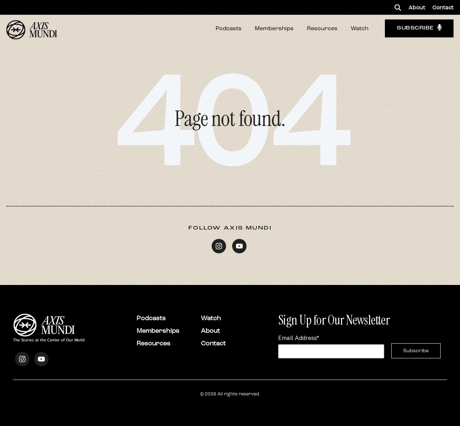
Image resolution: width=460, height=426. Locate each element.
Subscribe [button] (419, 28)
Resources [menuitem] (153, 343)
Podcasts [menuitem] (151, 318)
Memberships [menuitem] (158, 331)
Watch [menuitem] (211, 318)
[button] (397, 7)
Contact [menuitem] (443, 7)
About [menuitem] (417, 7)
